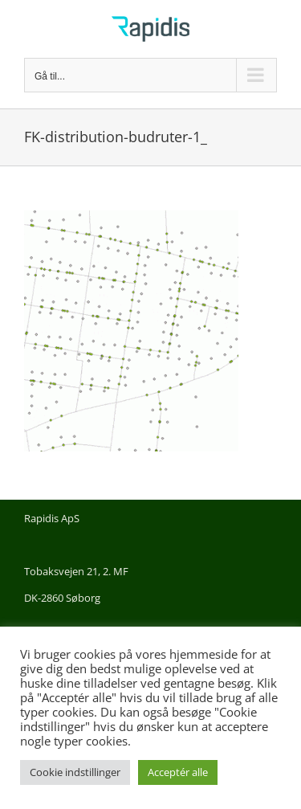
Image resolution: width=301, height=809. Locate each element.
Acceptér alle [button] (178, 772)
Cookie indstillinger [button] (75, 772)
